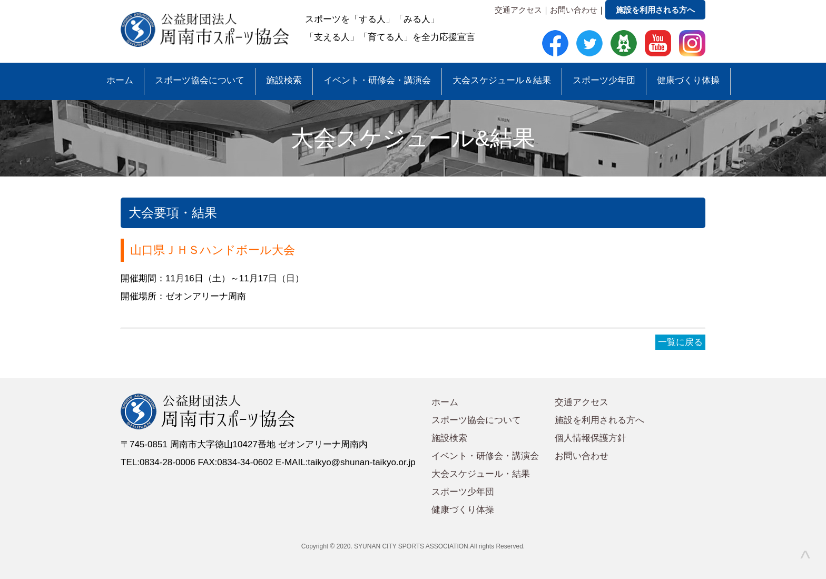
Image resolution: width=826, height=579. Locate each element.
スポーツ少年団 (604, 80)
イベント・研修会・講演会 (377, 80)
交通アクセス (518, 9)
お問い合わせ (573, 9)
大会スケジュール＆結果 (502, 80)
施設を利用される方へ (655, 9)
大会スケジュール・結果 (480, 474)
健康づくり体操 (688, 80)
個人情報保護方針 (590, 438)
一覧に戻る (680, 342)
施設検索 (284, 80)
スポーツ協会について (199, 80)
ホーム (119, 80)
